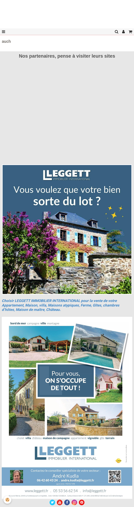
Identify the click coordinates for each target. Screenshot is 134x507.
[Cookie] (7, 500)
